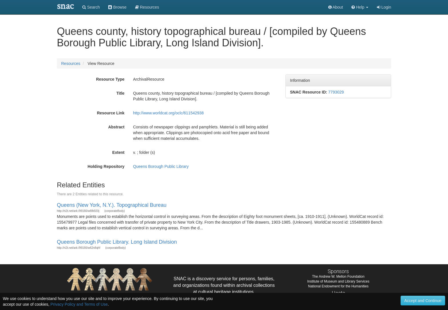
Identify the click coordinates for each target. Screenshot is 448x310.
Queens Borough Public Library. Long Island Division (117, 242)
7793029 (336, 92)
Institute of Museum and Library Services (338, 281)
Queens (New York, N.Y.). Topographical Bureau (112, 205)
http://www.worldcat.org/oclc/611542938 (168, 113)
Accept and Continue (422, 300)
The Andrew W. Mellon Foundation (338, 277)
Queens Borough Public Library (161, 166)
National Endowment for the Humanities (338, 286)
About (335, 7)
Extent (118, 152)
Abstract (116, 127)
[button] (360, 7)
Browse (117, 7)
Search (91, 7)
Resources (70, 63)
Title (120, 93)
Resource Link (110, 113)
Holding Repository (106, 166)
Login (384, 7)
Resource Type (110, 79)
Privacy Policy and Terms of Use (79, 304)
